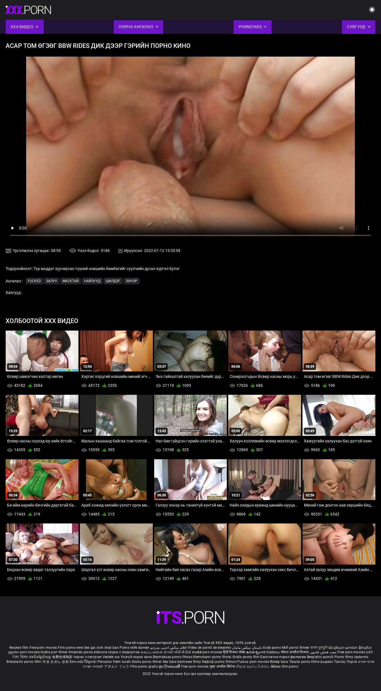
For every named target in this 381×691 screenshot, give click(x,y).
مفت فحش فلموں (323, 652)
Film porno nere (70, 648)
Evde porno (272, 648)
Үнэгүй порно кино (137, 657)
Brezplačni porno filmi (24, 662)
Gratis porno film (246, 657)
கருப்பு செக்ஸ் (152, 652)
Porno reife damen (134, 648)
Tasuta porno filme (305, 662)
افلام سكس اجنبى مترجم (168, 648)
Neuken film (18, 648)
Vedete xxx (111, 657)
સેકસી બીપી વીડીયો (177, 652)
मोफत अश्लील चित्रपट (295, 652)
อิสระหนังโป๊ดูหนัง (83, 662)
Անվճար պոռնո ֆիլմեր (350, 648)
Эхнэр (131, 281)
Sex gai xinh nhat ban (101, 648)
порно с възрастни (124, 652)
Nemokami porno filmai (212, 657)
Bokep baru (279, 662)
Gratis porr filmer (55, 652)
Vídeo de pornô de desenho (209, 648)
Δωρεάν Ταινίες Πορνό (339, 662)
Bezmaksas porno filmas (173, 657)
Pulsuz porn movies (253, 662)
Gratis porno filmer (147, 662)
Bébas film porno (284, 666)
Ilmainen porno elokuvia (88, 652)
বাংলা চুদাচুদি (319, 648)
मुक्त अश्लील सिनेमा (223, 666)
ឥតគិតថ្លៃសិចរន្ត (40, 657)
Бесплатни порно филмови (283, 657)
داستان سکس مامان (247, 648)
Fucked (34, 281)
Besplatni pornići (321, 657)
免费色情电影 (63, 657)
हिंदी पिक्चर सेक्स (234, 652)
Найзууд (92, 281)
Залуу (51, 281)
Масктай (70, 281)
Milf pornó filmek (295, 648)
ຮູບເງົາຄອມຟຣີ (170, 666)
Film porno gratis (144, 666)
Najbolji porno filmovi (219, 662)
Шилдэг (113, 281)
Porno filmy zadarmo (352, 657)
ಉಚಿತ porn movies (207, 652)
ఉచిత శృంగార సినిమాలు (263, 652)
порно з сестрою (88, 657)
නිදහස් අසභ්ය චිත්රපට (253, 666)
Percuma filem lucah (115, 662)
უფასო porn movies (24, 652)
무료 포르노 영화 (56, 662)
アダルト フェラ (116, 666)
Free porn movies (44, 648)
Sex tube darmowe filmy (182, 662)
